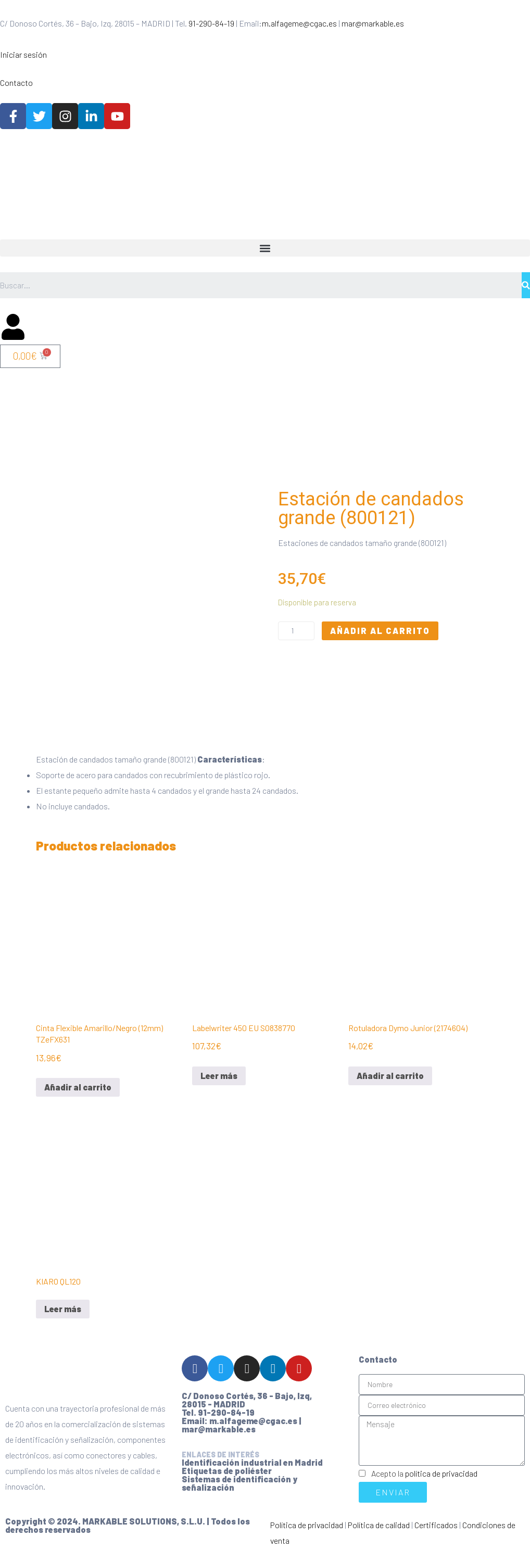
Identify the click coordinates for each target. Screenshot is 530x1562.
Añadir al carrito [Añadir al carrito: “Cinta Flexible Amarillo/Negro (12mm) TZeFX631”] (77, 1095)
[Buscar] (526, 285)
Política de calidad (379, 1533)
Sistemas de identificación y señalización (239, 1491)
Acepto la (424, 1482)
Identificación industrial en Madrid (252, 1471)
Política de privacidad (306, 1533)
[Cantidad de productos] (296, 635)
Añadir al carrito (380, 635)
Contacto (16, 82)
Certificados (436, 1533)
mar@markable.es (373, 23)
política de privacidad (441, 1482)
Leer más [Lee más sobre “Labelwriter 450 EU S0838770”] (218, 1084)
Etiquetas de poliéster (227, 1479)
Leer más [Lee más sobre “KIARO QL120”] (62, 1317)
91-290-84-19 (211, 23)
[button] (265, 248)
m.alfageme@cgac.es (299, 23)
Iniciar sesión (23, 54)
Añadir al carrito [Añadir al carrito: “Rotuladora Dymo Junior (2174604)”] (390, 1084)
